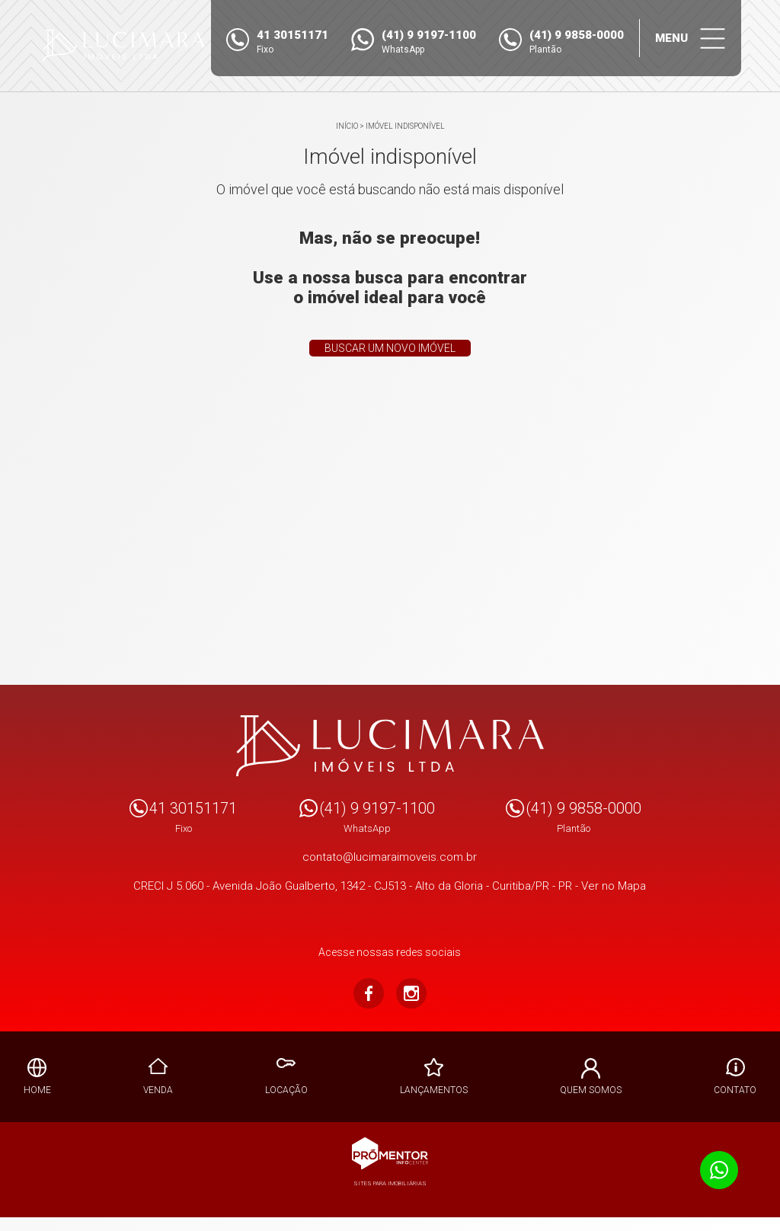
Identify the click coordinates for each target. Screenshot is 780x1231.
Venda (158, 1090)
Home (37, 1090)
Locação (286, 1090)
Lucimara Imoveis (390, 745)
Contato (735, 1090)
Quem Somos (591, 1090)
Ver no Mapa (613, 886)
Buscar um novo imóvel (390, 348)
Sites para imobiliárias (390, 1183)
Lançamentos (434, 1090)
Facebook (368, 993)
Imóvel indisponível (405, 126)
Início (347, 126)
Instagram (411, 993)
